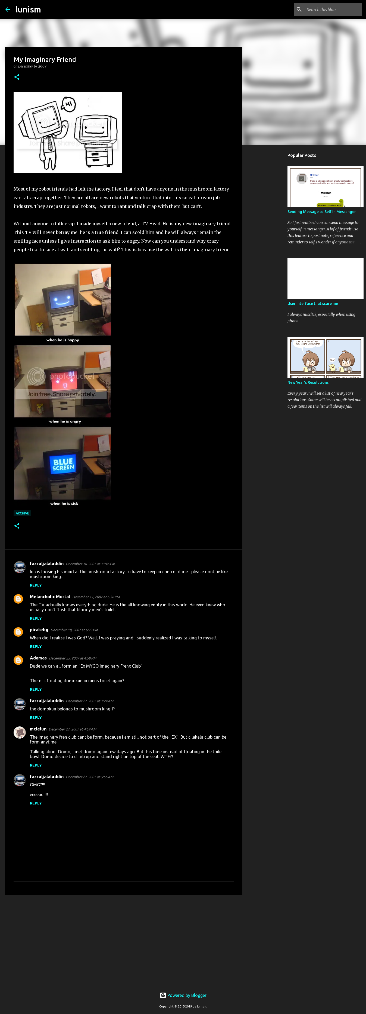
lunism (28, 9)
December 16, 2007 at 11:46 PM (90, 564)
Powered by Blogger (183, 995)
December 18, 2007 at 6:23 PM (74, 630)
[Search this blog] (333, 9)
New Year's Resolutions (308, 382)
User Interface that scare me (312, 303)
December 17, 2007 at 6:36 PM (96, 597)
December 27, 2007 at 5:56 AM (89, 777)
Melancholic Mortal (50, 596)
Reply (36, 585)
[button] (17, 77)
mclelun (38, 728)
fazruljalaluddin (47, 563)
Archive (22, 513)
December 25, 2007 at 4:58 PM (72, 658)
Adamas (38, 657)
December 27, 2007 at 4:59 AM (72, 729)
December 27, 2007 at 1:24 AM (89, 701)
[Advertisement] (124, 941)
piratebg (39, 629)
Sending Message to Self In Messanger (321, 212)
